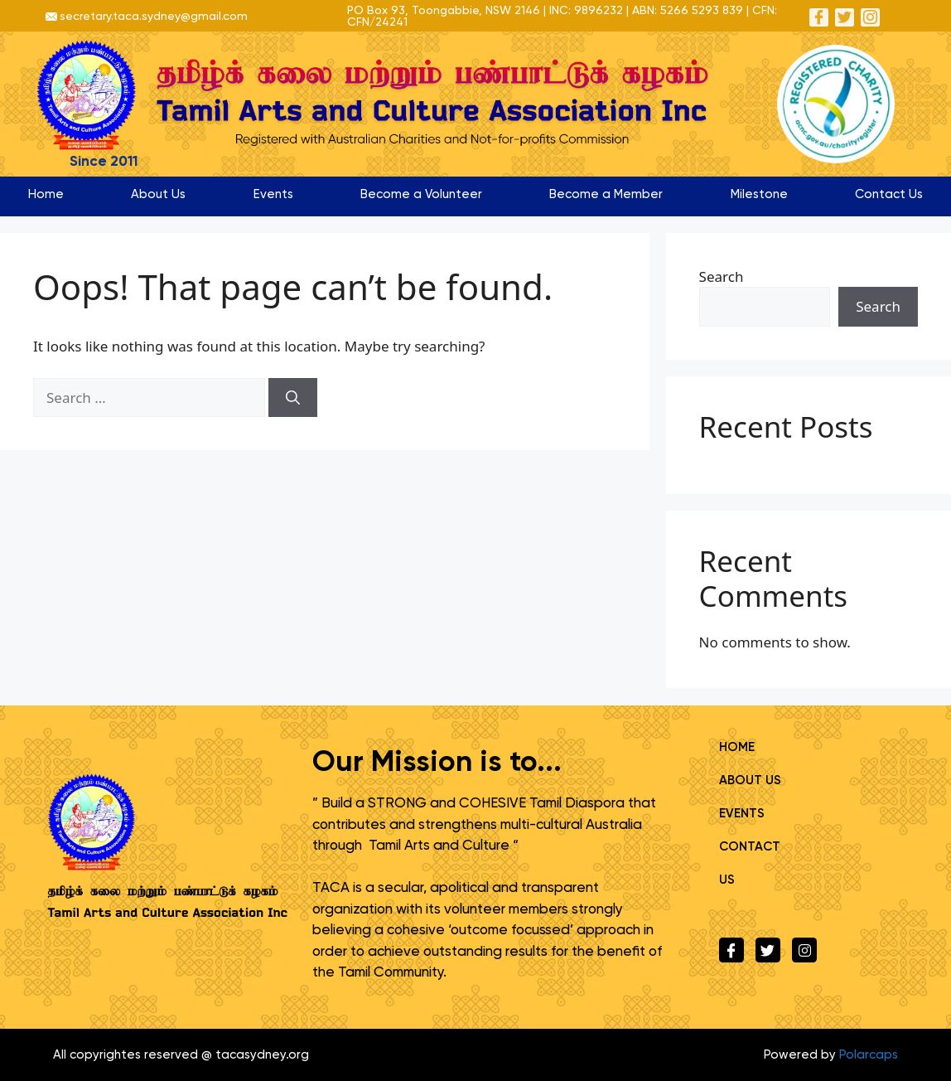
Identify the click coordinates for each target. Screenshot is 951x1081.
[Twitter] (844, 17)
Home (46, 194)
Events (273, 194)
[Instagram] (871, 17)
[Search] (292, 398)
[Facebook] (818, 17)
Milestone (759, 194)
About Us (158, 194)
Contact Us (889, 194)
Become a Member (606, 194)
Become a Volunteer (421, 194)
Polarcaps (868, 1054)
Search (721, 276)
